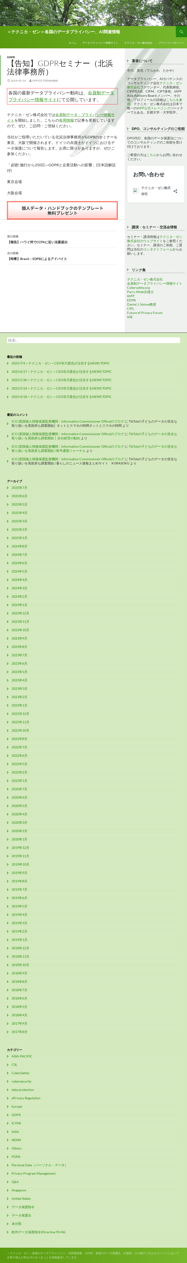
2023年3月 (19, 688)
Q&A (15, 1182)
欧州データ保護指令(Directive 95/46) (39, 1232)
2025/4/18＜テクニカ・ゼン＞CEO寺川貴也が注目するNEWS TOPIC (62, 397)
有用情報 (66, 120)
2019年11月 (20, 856)
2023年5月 (19, 672)
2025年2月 (19, 529)
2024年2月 (19, 596)
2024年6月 (19, 563)
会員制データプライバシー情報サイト (154, 283)
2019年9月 (19, 873)
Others (17, 1148)
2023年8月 (19, 647)
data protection (23, 1090)
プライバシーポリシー (171, 42)
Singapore (19, 1190)
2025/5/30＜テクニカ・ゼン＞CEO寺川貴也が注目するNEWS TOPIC (62, 380)
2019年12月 (20, 848)
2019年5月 (19, 906)
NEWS (16, 1140)
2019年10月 (20, 864)
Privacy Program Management (34, 1173)
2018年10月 (20, 965)
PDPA (16, 1157)
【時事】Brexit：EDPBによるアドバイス (62, 255)
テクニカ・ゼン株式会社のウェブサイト (154, 239)
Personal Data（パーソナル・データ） (40, 1165)
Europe (17, 1106)
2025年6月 (19, 496)
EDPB (131, 300)
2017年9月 (19, 1023)
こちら (151, 155)
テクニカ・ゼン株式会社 (138, 42)
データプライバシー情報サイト (100, 42)
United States (21, 1198)
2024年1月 (19, 605)
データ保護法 (21, 1215)
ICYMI (16, 1123)
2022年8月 (19, 739)
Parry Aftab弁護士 (140, 292)
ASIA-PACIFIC (22, 1056)
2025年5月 (19, 504)
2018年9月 (19, 973)
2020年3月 (19, 822)
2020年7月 (19, 789)
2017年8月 (19, 1032)
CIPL (130, 308)
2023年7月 (19, 655)
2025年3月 (19, 521)
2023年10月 (20, 630)
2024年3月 (19, 588)
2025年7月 (19, 488)
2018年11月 (20, 956)
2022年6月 (19, 755)
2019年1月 (19, 940)
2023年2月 (19, 697)
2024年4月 (19, 580)
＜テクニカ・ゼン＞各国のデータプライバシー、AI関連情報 (63, 31)
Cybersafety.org (138, 288)
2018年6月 (19, 998)
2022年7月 (19, 747)
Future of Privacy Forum (145, 313)
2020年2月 (19, 831)
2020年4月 (19, 814)
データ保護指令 (23, 1207)
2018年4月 (19, 1015)
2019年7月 (19, 889)
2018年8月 (19, 981)
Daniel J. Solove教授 (141, 304)
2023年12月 (20, 613)
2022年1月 (19, 781)
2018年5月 (19, 1007)
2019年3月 (19, 923)
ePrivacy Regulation (26, 1098)
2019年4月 (19, 914)
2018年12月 (20, 948)
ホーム (72, 42)
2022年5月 (19, 764)
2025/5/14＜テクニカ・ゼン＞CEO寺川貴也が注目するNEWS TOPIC (62, 388)
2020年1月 (19, 839)
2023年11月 (20, 621)
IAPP (131, 296)
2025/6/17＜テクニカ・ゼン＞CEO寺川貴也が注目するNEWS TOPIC (62, 371)
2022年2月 (19, 772)
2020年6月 (19, 797)
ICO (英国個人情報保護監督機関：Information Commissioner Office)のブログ (68, 421)
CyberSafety (20, 1073)
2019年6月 (19, 898)
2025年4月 (19, 513)
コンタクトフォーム (158, 249)
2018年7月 (19, 990)
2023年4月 (19, 680)
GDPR (11, 57)
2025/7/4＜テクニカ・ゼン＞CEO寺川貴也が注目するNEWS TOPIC (61, 363)
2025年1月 (19, 538)
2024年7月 (19, 555)
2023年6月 (19, 663)
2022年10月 (20, 730)
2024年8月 (19, 546)
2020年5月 (19, 806)
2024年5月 (19, 571)
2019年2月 (19, 931)
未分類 (16, 1224)
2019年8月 (19, 881)
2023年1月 (19, 705)
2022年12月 (20, 714)
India (15, 1131)
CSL (14, 1064)
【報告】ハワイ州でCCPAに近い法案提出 (62, 239)
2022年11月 (20, 722)
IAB (129, 317)
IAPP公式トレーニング (153, 108)
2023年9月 (19, 638)
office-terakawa (45, 80)
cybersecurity (21, 1081)
